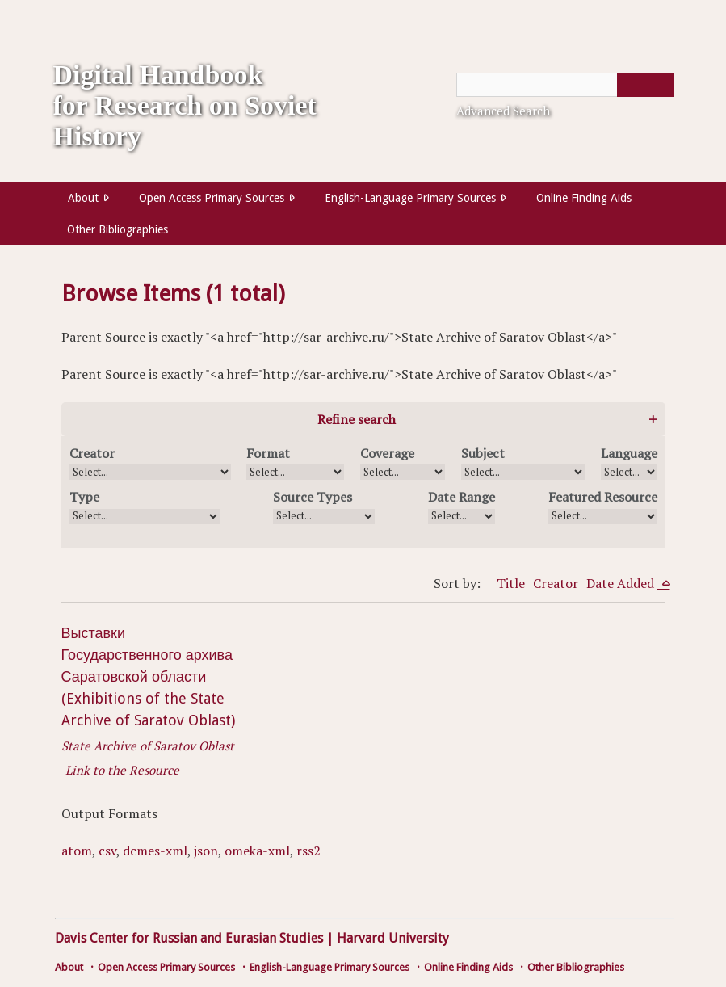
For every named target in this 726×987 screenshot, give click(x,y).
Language (629, 453)
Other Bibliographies (117, 229)
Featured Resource (602, 497)
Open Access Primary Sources (211, 197)
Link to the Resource (122, 770)
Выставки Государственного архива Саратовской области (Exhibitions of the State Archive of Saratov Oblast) (148, 676)
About (83, 197)
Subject (483, 453)
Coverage (387, 453)
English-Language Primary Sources (410, 197)
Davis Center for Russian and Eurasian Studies (189, 938)
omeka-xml (257, 850)
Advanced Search (503, 111)
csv (107, 850)
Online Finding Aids (584, 197)
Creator (92, 453)
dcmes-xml (155, 850)
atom (76, 850)
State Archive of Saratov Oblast (147, 745)
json (206, 850)
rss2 (308, 850)
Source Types (312, 497)
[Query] (565, 85)
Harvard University (393, 938)
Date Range (461, 497)
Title (511, 583)
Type (84, 497)
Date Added (621, 583)
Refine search (356, 419)
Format (268, 453)
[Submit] (645, 85)
